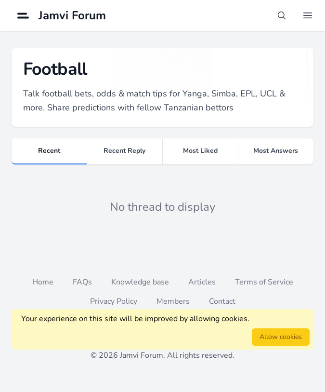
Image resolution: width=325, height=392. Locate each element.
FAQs (82, 282)
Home (42, 282)
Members (173, 301)
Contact (222, 301)
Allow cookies (281, 336)
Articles (202, 282)
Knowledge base (140, 282)
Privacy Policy (113, 301)
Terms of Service (264, 282)
